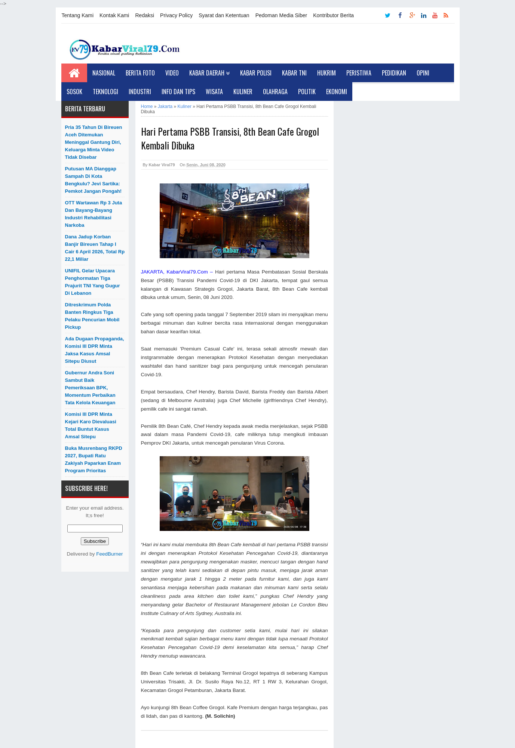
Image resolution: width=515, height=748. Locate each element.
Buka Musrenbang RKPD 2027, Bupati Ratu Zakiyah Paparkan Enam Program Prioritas (93, 459)
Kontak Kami (114, 15)
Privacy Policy (176, 15)
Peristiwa (358, 72)
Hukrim (326, 72)
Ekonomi (336, 91)
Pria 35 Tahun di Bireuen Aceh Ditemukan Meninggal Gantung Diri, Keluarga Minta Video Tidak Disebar (93, 142)
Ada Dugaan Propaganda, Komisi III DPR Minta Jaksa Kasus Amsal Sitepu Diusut (94, 350)
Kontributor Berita (333, 15)
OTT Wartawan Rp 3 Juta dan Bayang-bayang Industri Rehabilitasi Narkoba (93, 214)
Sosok (74, 91)
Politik (307, 91)
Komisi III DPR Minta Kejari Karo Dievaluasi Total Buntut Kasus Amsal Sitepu (90, 425)
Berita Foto (140, 72)
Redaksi (144, 15)
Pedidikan (394, 72)
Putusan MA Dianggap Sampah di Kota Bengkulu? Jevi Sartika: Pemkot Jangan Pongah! (93, 180)
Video (172, 72)
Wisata (214, 91)
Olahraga (275, 91)
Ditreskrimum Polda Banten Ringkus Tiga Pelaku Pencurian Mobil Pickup (92, 316)
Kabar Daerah (209, 72)
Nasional (103, 72)
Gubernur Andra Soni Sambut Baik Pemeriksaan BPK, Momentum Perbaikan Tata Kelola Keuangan (90, 387)
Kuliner (242, 91)
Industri (140, 91)
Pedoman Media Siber (281, 15)
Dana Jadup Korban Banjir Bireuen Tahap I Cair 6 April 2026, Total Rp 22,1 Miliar (95, 248)
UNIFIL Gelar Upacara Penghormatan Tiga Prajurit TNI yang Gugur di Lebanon (92, 282)
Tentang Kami (78, 15)
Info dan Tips (178, 91)
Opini (423, 72)
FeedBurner (109, 554)
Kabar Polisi (256, 72)
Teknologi (105, 91)
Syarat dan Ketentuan (224, 15)
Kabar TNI (294, 72)
